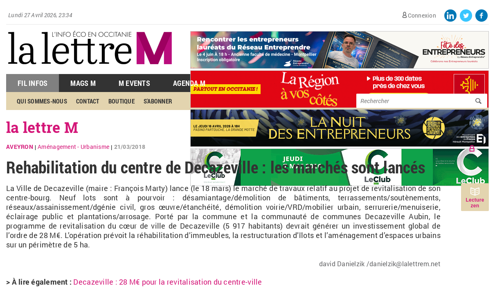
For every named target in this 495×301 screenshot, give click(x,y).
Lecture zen (475, 203)
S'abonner (158, 101)
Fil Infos (32, 83)
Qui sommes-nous (42, 101)
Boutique (121, 101)
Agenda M (189, 83)
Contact (87, 101)
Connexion (422, 15)
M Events (134, 83)
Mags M (83, 83)
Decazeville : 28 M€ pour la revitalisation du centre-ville (167, 282)
